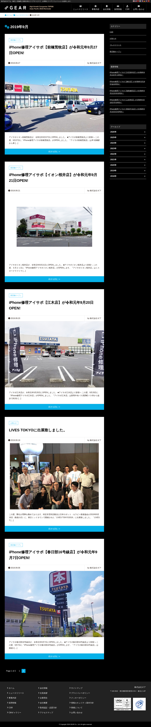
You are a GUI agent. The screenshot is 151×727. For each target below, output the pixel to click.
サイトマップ (76, 688)
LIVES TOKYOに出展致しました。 (39, 430)
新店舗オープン (15, 40)
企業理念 (43, 698)
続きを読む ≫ (54, 151)
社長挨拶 (43, 693)
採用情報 (118, 9)
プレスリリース (115, 45)
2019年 (113, 171)
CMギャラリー (15, 712)
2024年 (113, 143)
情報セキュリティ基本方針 (82, 702)
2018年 (113, 176)
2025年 (113, 137)
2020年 (113, 165)
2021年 (113, 160)
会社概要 (43, 702)
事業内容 (95, 9)
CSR (127, 9)
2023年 (113, 148)
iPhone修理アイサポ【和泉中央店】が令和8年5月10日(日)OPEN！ (127, 110)
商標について (76, 707)
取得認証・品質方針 (48, 707)
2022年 (113, 154)
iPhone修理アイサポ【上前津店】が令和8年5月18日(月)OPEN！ (127, 101)
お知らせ (13, 423)
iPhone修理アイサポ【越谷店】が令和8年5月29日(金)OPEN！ (127, 83)
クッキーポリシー (78, 698)
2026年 (113, 132)
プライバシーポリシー (80, 693)
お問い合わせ (138, 9)
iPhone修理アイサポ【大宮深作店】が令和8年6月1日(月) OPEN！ (127, 73)
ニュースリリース (80, 9)
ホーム (11, 688)
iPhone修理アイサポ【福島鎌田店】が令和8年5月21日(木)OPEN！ (127, 92)
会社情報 (107, 9)
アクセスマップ (46, 712)
